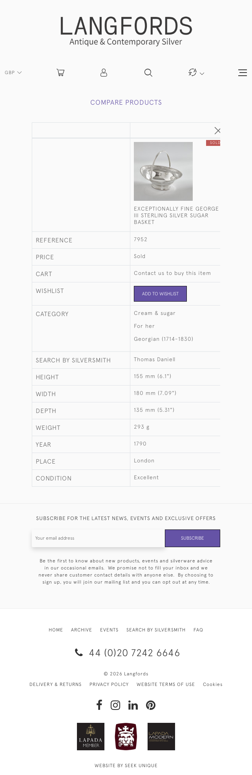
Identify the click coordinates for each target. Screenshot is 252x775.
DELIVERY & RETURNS (55, 684)
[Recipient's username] (98, 538)
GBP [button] (10, 72)
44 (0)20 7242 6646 (126, 652)
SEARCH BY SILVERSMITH (156, 630)
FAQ (198, 630)
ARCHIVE (81, 630)
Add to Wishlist (160, 294)
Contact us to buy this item (172, 273)
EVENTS (109, 630)
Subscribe (192, 538)
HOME (56, 630)
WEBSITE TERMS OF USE (166, 684)
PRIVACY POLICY (109, 684)
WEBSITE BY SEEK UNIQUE (126, 765)
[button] (104, 72)
